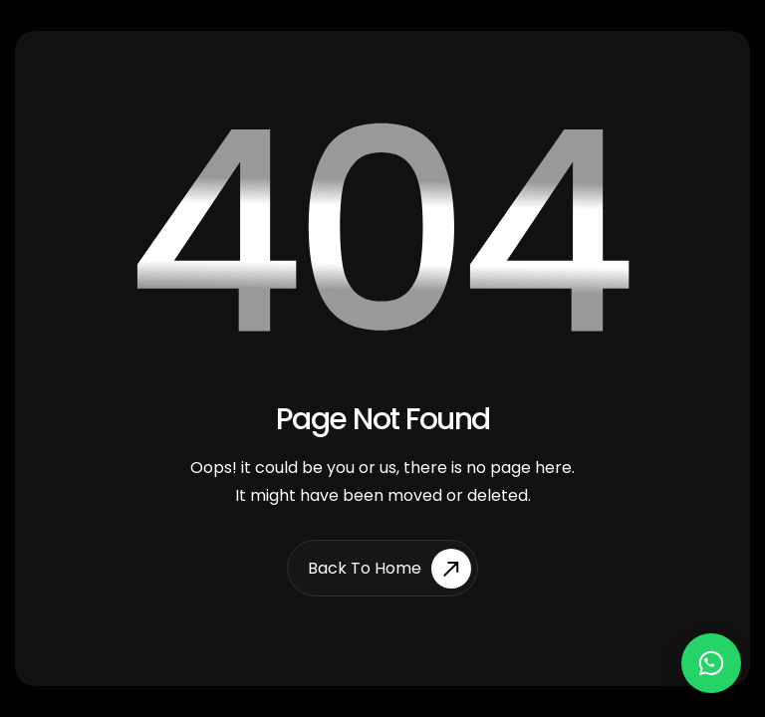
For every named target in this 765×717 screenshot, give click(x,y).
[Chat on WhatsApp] (711, 663)
